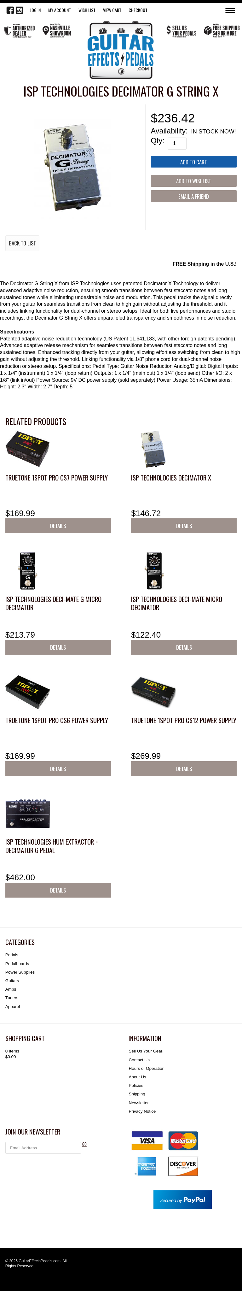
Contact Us (139, 1060)
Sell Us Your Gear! (146, 1051)
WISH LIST (86, 10)
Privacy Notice (142, 1111)
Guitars (12, 980)
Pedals (11, 954)
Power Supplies (20, 972)
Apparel (12, 1006)
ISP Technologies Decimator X (171, 477)
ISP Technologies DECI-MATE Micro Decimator (176, 603)
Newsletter (138, 1102)
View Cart (112, 10)
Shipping (137, 1094)
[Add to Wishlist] (194, 180)
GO (84, 1144)
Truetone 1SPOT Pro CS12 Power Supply (183, 720)
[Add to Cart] (194, 162)
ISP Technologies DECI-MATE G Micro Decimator (53, 603)
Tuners (11, 997)
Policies (136, 1085)
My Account (59, 10)
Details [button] (58, 526)
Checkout (138, 10)
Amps (10, 989)
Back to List (22, 243)
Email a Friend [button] (193, 196)
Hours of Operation (146, 1068)
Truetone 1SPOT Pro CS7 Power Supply (56, 477)
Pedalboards (17, 963)
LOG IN (35, 10)
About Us (137, 1077)
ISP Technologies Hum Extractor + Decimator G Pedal (52, 846)
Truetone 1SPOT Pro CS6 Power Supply (56, 720)
